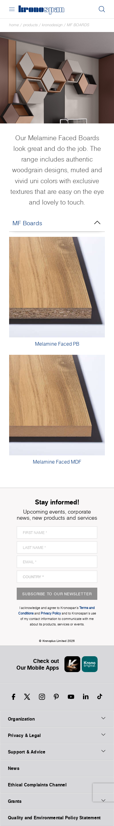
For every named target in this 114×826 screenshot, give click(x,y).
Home (14, 24)
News (13, 768)
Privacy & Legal (57, 735)
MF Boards (78, 24)
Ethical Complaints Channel (37, 784)
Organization (57, 718)
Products (30, 24)
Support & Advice (57, 751)
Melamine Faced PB (57, 343)
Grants (57, 801)
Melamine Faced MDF (57, 461)
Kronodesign (52, 24)
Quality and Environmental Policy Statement (54, 817)
